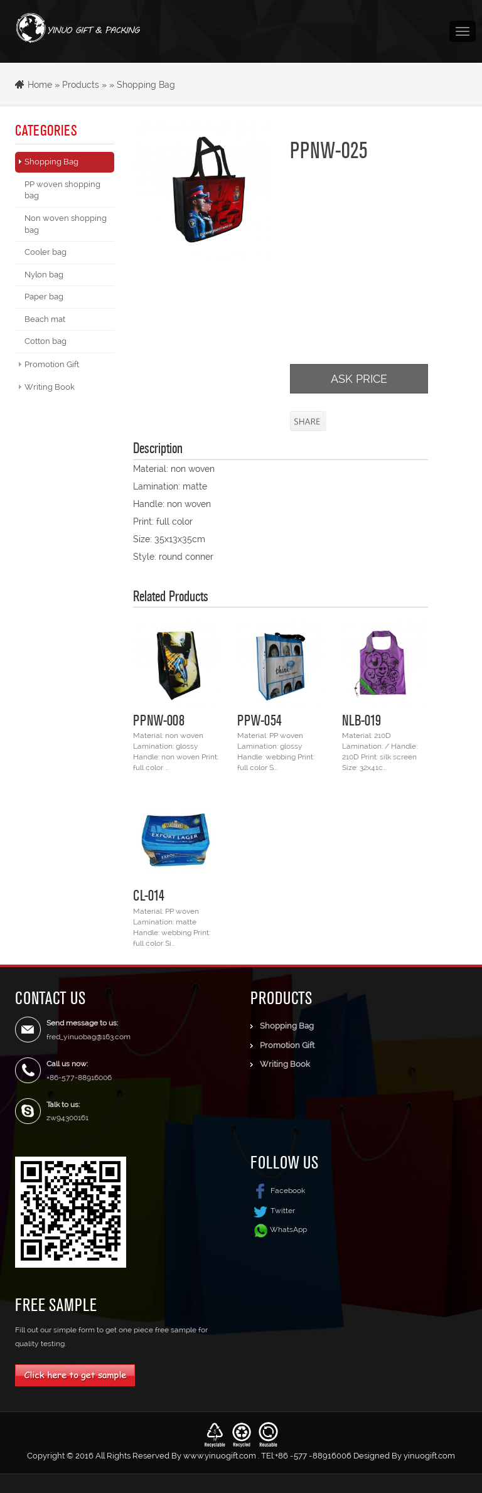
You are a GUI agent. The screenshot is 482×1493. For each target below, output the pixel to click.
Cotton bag (45, 341)
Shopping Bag (146, 85)
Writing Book (49, 387)
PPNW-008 (159, 719)
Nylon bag (43, 274)
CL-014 (148, 895)
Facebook (277, 1190)
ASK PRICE (359, 378)
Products (80, 85)
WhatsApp (288, 1229)
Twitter (272, 1210)
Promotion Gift (51, 364)
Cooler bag (45, 252)
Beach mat (44, 319)
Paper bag (43, 296)
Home (40, 85)
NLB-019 (361, 719)
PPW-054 (259, 719)
